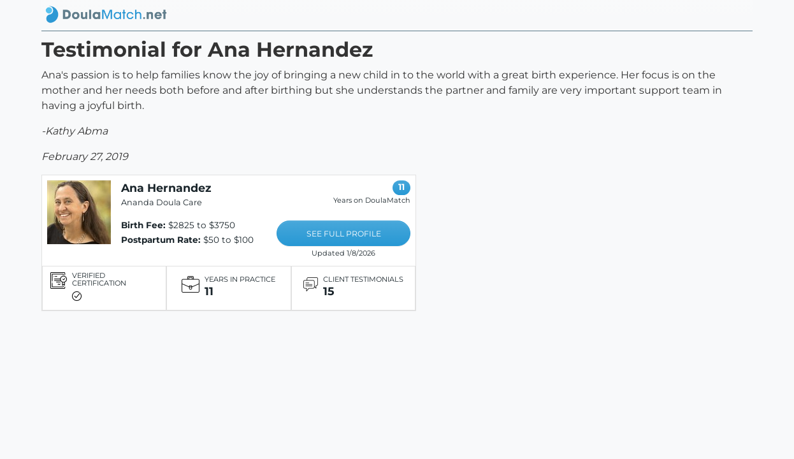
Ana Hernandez (166, 187)
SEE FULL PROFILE (344, 233)
